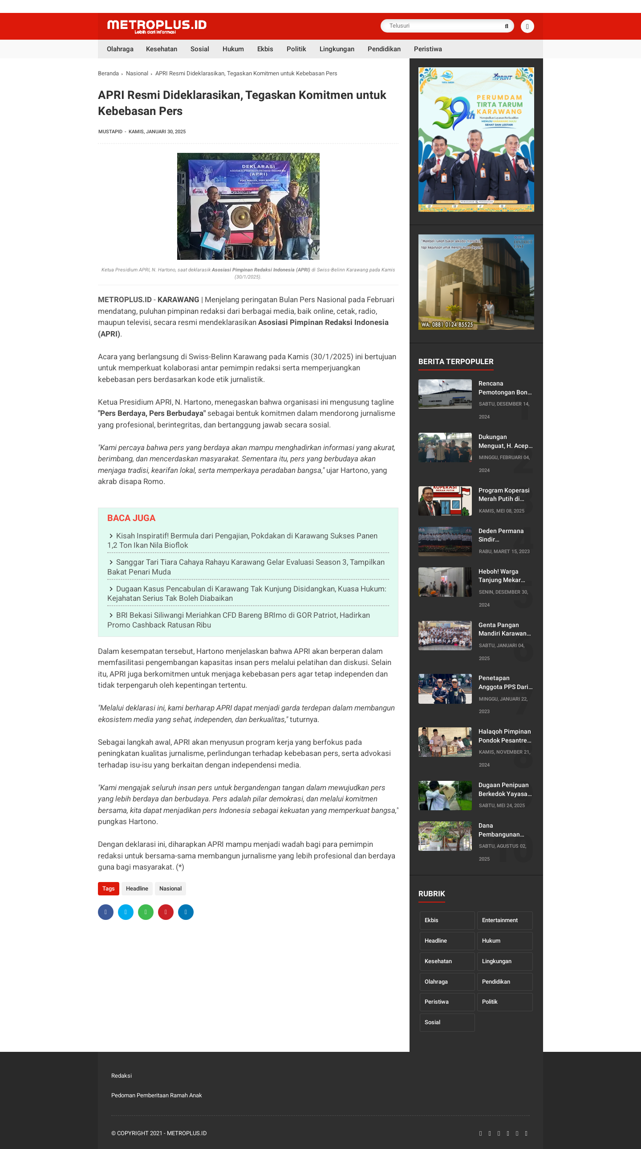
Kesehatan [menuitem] (161, 49)
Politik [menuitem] (296, 49)
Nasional (137, 73)
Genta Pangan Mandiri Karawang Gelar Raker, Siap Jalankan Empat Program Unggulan (505, 629)
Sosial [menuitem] (200, 49)
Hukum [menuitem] (233, 49)
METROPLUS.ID (125, 299)
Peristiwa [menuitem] (428, 49)
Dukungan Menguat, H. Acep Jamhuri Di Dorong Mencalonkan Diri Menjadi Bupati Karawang (505, 441)
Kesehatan (438, 961)
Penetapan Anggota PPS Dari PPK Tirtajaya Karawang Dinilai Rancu (503, 682)
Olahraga (436, 981)
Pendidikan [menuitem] (384, 49)
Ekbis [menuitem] (265, 49)
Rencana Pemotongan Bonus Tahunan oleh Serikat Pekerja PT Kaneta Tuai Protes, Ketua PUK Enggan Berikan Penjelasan (506, 388)
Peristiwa (437, 1001)
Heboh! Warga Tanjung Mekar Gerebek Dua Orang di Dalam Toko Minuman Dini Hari (506, 576)
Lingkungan (496, 961)
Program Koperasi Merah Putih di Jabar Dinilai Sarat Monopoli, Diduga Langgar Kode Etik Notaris (505, 495)
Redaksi (121, 1075)
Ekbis (431, 920)
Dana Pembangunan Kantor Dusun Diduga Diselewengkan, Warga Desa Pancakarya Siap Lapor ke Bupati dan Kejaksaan (502, 830)
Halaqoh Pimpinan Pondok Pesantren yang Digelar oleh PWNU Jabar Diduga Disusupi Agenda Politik (505, 736)
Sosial (432, 1022)
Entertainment (500, 920)
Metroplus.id (187, 1133)
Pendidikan (496, 981)
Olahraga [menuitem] (120, 49)
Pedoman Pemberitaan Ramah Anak (156, 1095)
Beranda (108, 73)
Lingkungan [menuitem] (337, 49)
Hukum (491, 940)
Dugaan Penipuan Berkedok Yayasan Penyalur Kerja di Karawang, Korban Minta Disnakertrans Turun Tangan (505, 789)
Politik (490, 1001)
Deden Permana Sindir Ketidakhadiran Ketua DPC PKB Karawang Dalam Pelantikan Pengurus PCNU (503, 535)
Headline (137, 888)
